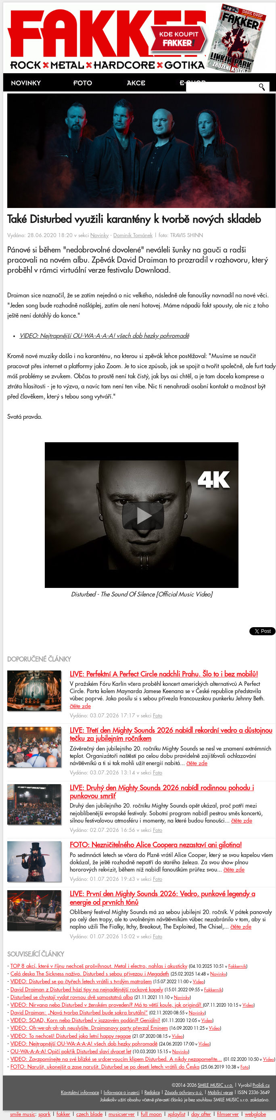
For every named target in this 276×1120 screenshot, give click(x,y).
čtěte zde (80, 706)
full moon (151, 1114)
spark (44, 1114)
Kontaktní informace (80, 1092)
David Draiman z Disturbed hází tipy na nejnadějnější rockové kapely (86, 990)
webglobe (255, 1114)
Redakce (152, 1092)
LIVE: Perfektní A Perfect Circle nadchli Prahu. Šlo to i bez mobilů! (164, 674)
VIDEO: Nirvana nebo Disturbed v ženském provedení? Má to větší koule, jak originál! (106, 1005)
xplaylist (176, 1114)
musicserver (122, 1114)
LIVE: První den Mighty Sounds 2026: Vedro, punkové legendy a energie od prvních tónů (162, 898)
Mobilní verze (220, 1092)
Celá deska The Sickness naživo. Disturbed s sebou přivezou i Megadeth (89, 974)
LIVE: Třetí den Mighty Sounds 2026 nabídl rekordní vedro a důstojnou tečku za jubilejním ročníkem (171, 735)
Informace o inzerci (122, 1092)
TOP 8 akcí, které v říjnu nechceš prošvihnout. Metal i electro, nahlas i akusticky (98, 966)
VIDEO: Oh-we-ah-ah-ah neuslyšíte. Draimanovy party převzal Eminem (89, 1028)
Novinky (99, 235)
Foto (157, 716)
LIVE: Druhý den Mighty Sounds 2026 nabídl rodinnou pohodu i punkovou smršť (162, 792)
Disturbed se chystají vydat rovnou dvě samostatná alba (71, 997)
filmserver (228, 1114)
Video (198, 982)
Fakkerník (237, 966)
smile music (22, 1114)
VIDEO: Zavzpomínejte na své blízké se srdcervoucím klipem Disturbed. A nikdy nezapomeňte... (116, 1059)
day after (201, 1114)
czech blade (89, 1114)
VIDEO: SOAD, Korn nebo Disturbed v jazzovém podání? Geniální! (85, 1020)
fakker (63, 1114)
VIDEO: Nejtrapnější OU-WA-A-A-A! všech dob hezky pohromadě (104, 336)
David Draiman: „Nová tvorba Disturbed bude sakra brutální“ (79, 1013)
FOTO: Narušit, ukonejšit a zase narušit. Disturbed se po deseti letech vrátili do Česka (104, 1067)
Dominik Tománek (133, 235)
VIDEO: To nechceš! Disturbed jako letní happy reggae (70, 1036)
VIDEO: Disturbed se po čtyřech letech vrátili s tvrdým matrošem (81, 981)
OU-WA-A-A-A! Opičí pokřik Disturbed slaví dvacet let (70, 1051)
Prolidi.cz (261, 1085)
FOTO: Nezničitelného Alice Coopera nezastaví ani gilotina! (156, 845)
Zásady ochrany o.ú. (184, 1092)
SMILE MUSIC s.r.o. (215, 1085)
